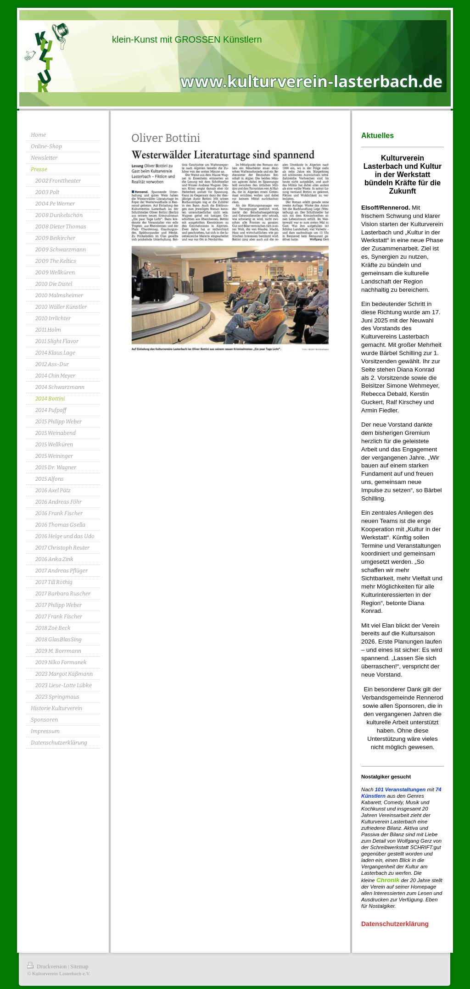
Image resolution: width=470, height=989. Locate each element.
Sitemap (79, 966)
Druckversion (47, 966)
